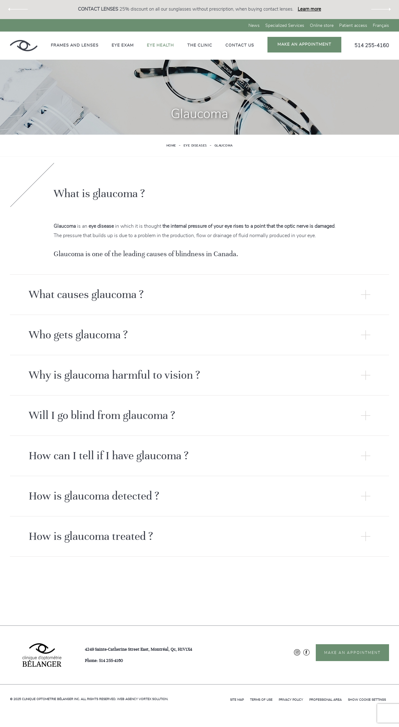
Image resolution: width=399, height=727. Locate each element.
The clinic (199, 45)
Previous (18, 9)
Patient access (353, 25)
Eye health (160, 45)
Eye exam (123, 45)
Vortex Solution (153, 699)
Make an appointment (304, 44)
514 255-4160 (371, 45)
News (254, 25)
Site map (237, 699)
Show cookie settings (367, 699)
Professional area (325, 699)
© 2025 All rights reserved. (63, 699)
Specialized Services (284, 25)
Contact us (239, 45)
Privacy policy (291, 699)
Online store (322, 25)
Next (381, 9)
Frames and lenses (75, 45)
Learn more (309, 9)
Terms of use (261, 699)
